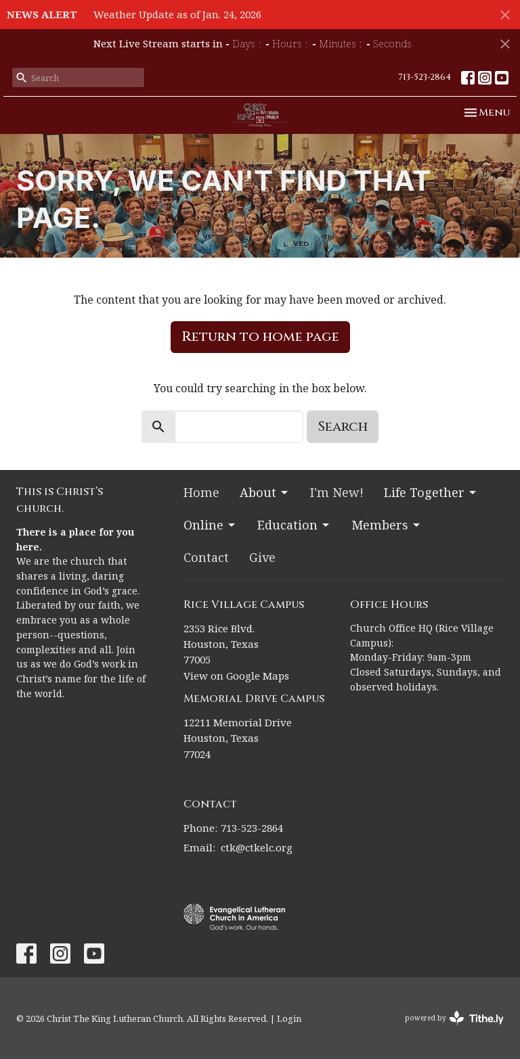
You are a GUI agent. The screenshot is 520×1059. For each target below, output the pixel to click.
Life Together (431, 492)
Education (294, 525)
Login (289, 1018)
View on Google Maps (236, 675)
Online (210, 525)
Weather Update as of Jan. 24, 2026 (177, 14)
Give (262, 557)
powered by (454, 1018)
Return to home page (260, 336)
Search (343, 426)
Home (201, 492)
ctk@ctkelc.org (256, 847)
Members (386, 525)
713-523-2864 (424, 77)
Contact (206, 557)
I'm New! (337, 492)
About (265, 492)
